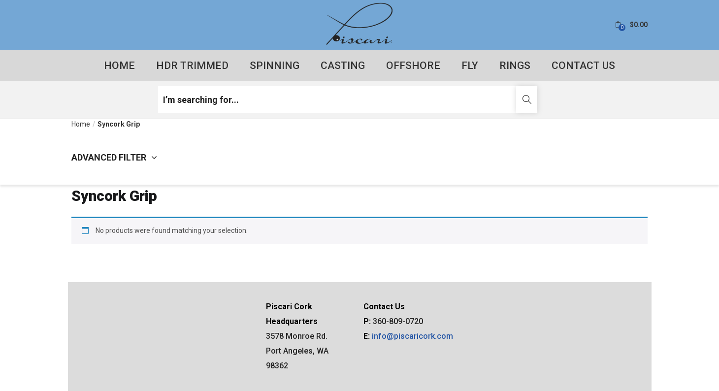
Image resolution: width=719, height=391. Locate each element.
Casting (343, 65)
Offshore (413, 65)
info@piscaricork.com (412, 336)
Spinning (274, 65)
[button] (631, 25)
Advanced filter (114, 157)
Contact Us (583, 65)
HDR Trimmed (192, 65)
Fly (469, 65)
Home (119, 65)
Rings (514, 65)
